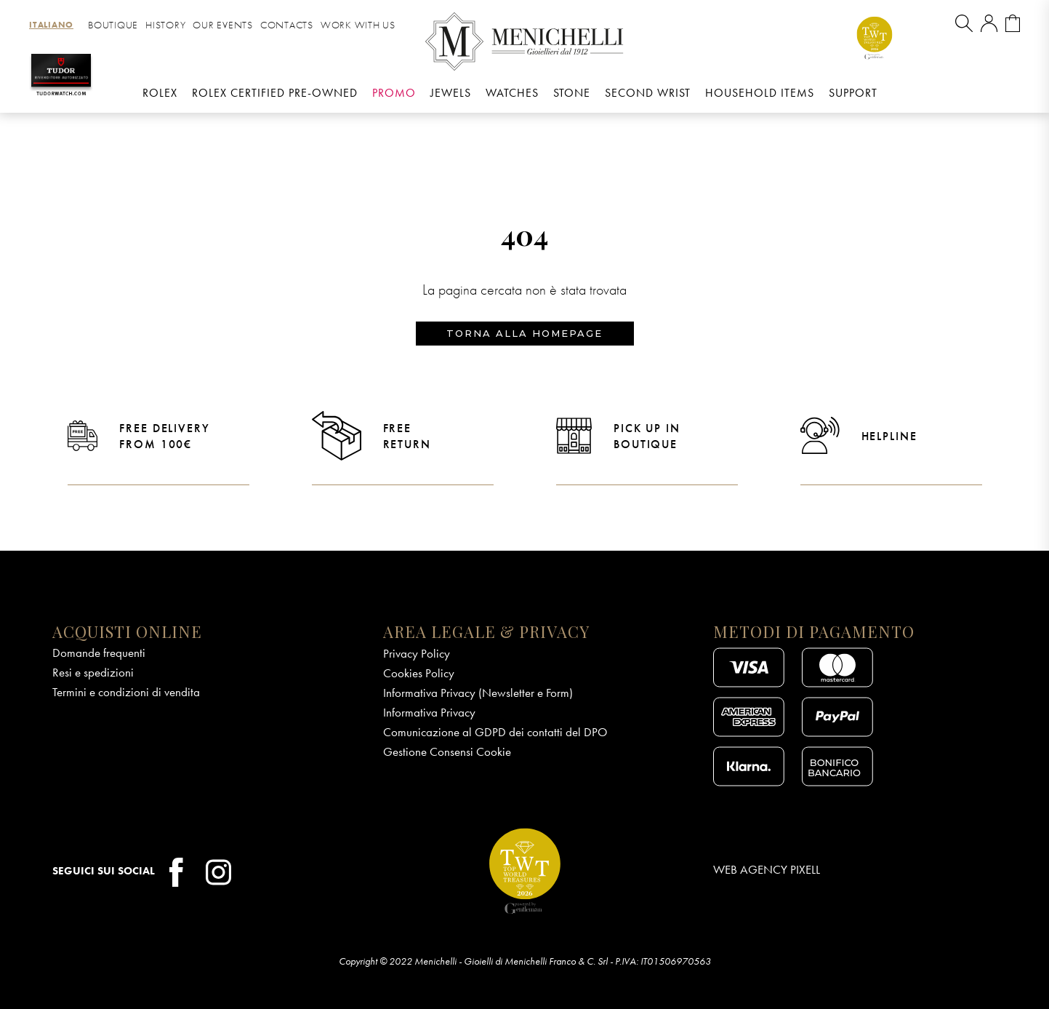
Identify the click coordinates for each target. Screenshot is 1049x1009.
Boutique (113, 25)
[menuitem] (51, 24)
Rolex (159, 92)
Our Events (223, 25)
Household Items (759, 92)
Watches (512, 92)
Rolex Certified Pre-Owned (275, 92)
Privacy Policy (416, 653)
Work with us (358, 25)
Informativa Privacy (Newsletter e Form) (478, 693)
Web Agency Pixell (766, 870)
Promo (394, 92)
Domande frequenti (98, 653)
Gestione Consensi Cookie (447, 751)
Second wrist (648, 92)
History (165, 25)
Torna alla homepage (524, 333)
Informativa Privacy (429, 712)
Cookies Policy (418, 673)
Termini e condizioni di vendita (126, 692)
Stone (571, 92)
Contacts (286, 25)
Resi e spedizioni (93, 672)
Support (853, 92)
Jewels (450, 92)
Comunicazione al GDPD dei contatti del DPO (495, 732)
